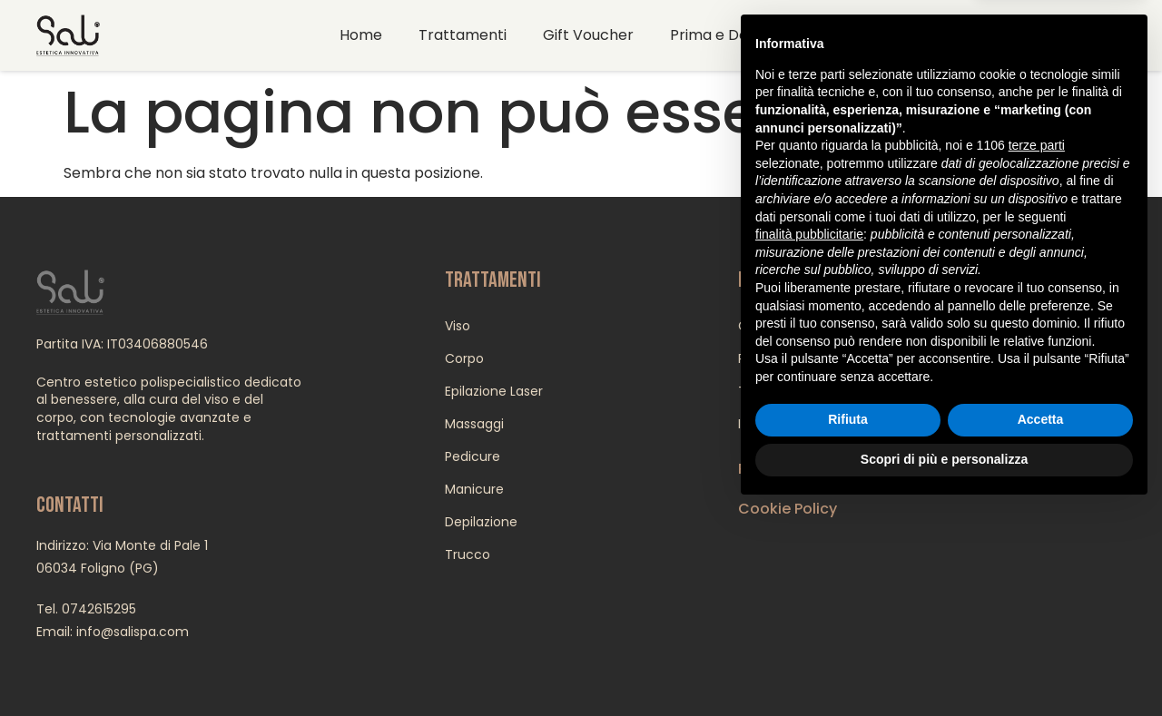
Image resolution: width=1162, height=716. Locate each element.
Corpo (464, 358)
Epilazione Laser (494, 391)
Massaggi (474, 424)
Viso (457, 326)
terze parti (1037, 353)
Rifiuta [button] (848, 627)
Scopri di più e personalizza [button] (944, 666)
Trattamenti (463, 35)
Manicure (474, 489)
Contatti (833, 35)
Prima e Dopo (718, 35)
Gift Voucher (588, 35)
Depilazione (481, 522)
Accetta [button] (1041, 627)
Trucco (467, 554)
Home (361, 35)
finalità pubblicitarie (809, 441)
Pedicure (472, 456)
